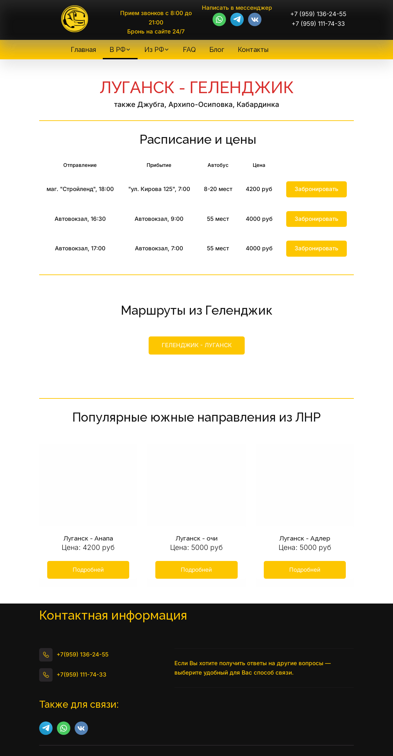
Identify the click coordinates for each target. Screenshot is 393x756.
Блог (216, 50)
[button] (120, 49)
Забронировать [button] (316, 189)
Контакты (253, 50)
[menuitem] (83, 49)
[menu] (169, 49)
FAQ (189, 50)
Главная (83, 50)
